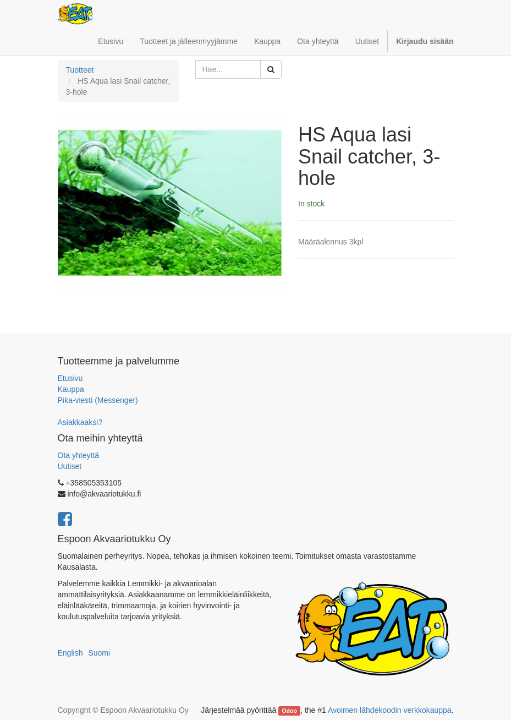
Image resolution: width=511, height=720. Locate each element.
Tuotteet (80, 70)
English (70, 652)
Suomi (99, 652)
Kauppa (71, 389)
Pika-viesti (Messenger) (98, 400)
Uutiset (70, 466)
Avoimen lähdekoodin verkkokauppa (390, 710)
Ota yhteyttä (78, 455)
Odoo (289, 710)
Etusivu (70, 378)
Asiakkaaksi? (80, 422)
